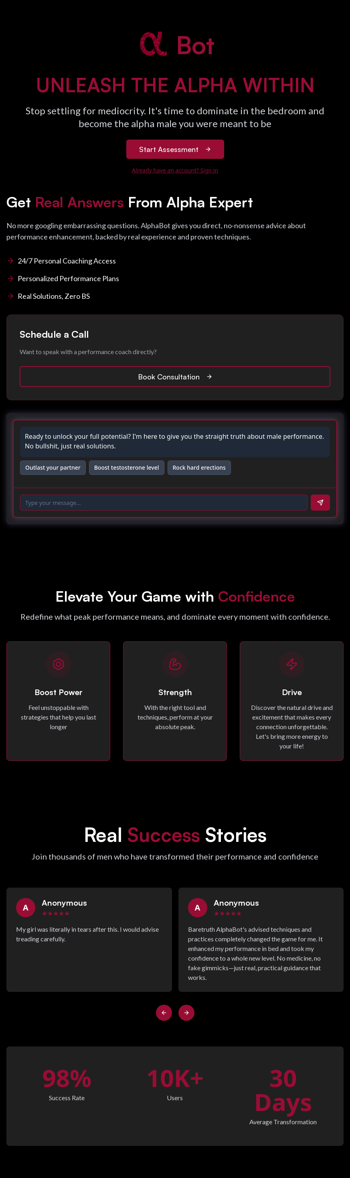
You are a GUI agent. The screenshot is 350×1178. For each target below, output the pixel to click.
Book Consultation (175, 376)
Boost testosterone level (126, 467)
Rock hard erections (199, 467)
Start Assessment (175, 149)
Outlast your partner (53, 467)
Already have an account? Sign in (175, 170)
